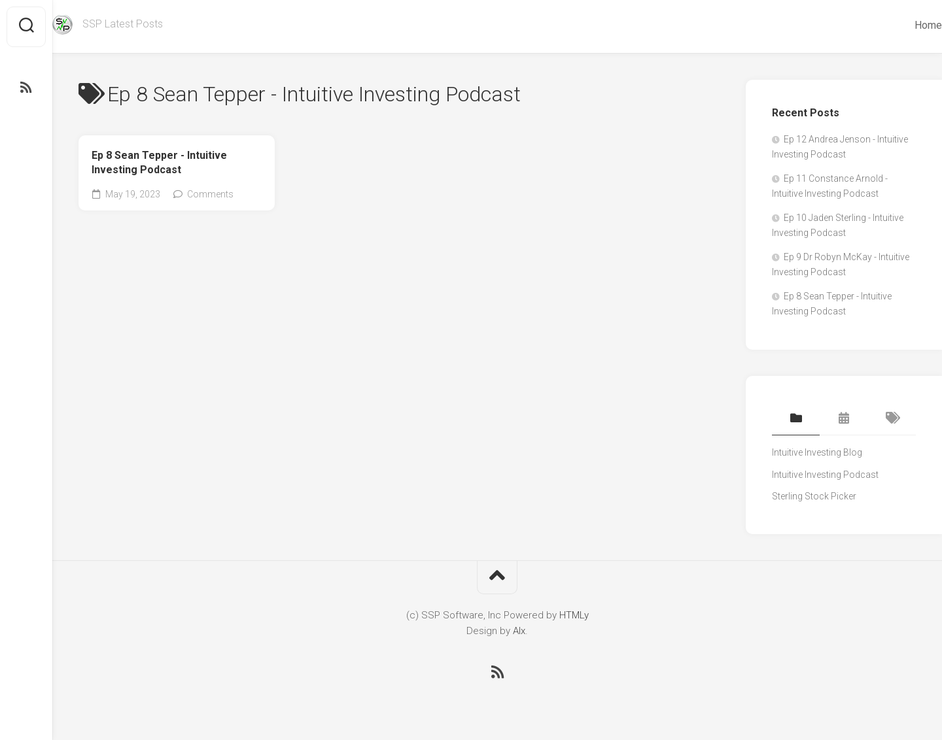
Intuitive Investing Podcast (825, 474)
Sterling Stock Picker (814, 496)
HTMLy (574, 615)
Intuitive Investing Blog (817, 452)
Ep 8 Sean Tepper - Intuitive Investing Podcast (159, 163)
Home (902, 25)
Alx (519, 631)
